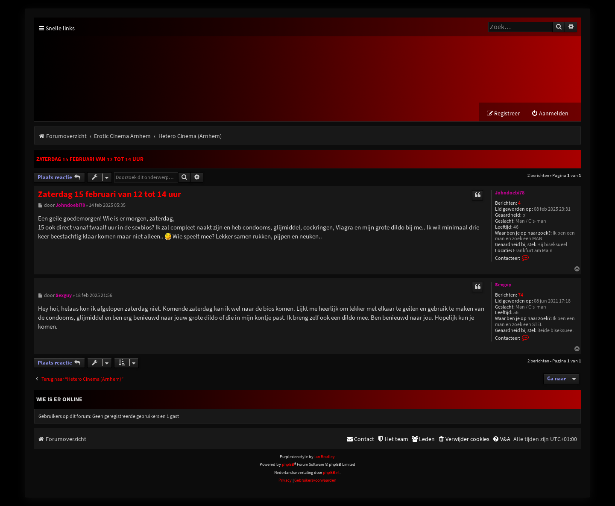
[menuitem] (549, 113)
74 (520, 295)
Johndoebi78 (509, 193)
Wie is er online (59, 399)
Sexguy (503, 285)
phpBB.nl (331, 472)
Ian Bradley (324, 456)
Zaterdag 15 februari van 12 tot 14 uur (90, 159)
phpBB (288, 464)
